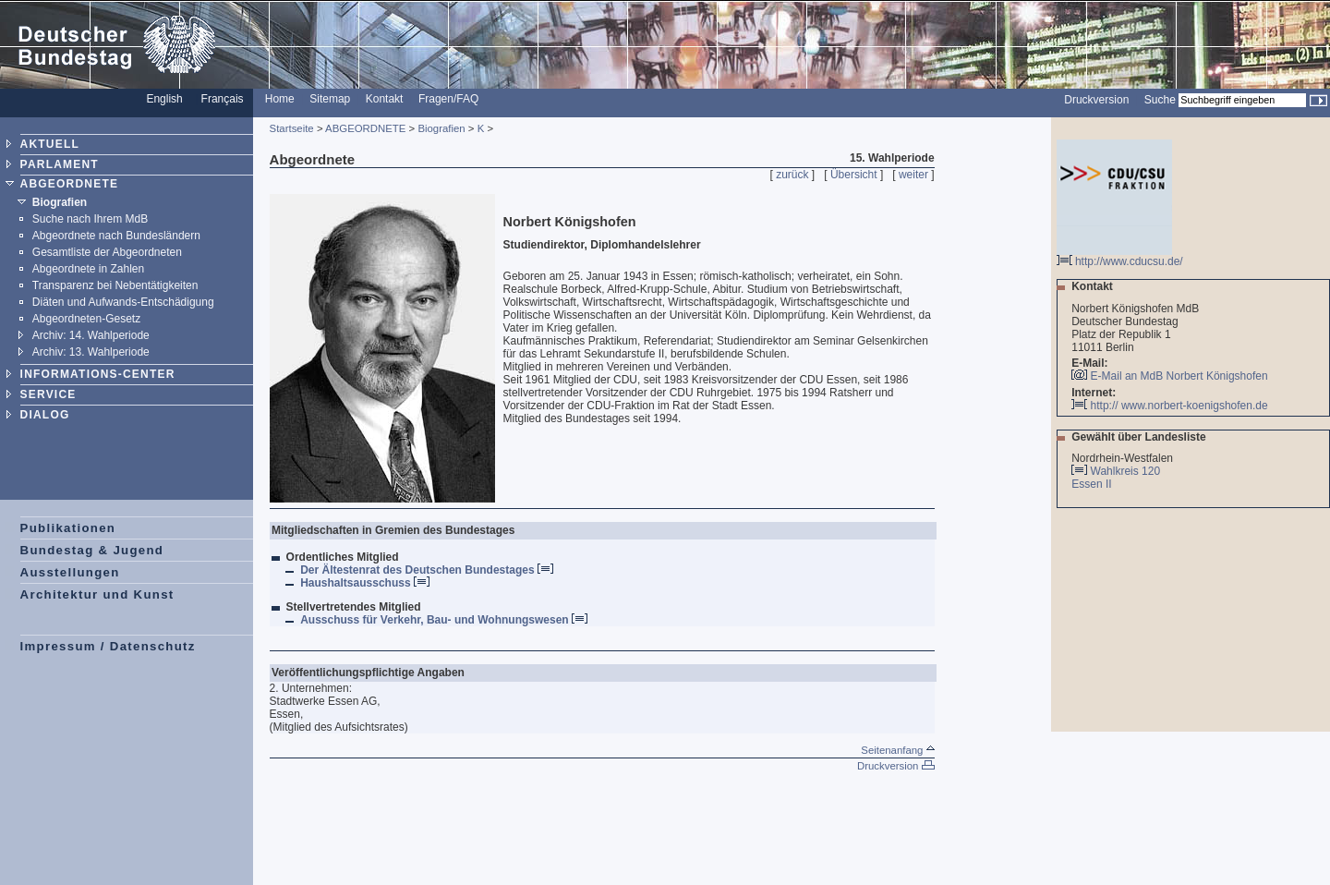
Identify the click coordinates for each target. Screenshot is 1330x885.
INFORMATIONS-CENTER (97, 374)
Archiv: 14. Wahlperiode (91, 335)
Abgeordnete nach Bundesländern (116, 235)
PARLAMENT (59, 164)
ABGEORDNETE (69, 183)
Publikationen (68, 528)
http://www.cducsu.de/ (1120, 256)
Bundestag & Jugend (92, 550)
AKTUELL (49, 144)
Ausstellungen (70, 572)
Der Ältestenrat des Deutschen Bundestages (426, 570)
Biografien (59, 202)
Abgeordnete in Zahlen (88, 268)
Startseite (292, 128)
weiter (913, 174)
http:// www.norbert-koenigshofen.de (1169, 405)
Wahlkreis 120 (1126, 471)
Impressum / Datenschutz (108, 646)
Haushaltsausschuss (364, 582)
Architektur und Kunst (97, 594)
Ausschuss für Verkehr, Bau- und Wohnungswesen (443, 619)
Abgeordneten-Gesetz (86, 318)
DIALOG (45, 414)
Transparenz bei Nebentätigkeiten (115, 285)
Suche (1160, 99)
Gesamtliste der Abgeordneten (107, 252)
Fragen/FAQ (448, 98)
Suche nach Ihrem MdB (90, 218)
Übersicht (853, 174)
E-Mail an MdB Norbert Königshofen (1179, 376)
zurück (792, 174)
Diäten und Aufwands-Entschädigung (123, 302)
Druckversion (1096, 99)
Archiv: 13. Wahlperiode (91, 352)
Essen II (1092, 484)
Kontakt (385, 98)
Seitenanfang (897, 750)
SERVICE (48, 394)
